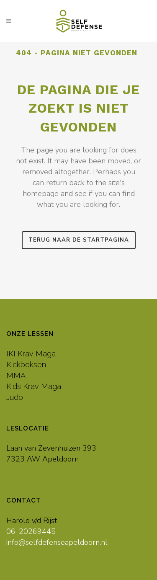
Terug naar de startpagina (78, 240)
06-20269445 (31, 531)
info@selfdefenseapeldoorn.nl (57, 542)
